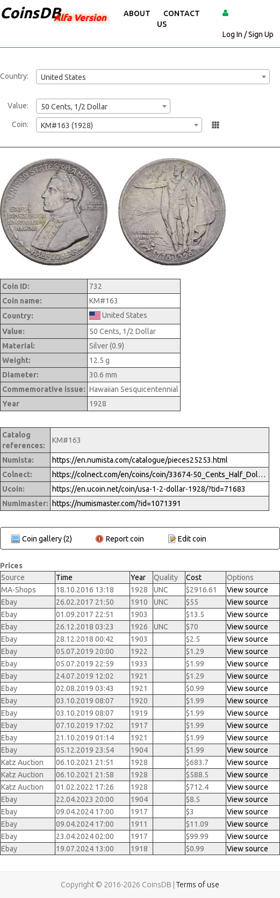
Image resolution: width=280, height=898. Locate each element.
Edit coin (192, 539)
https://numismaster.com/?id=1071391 (116, 503)
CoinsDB (30, 12)
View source (247, 589)
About (137, 13)
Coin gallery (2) (47, 539)
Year (138, 577)
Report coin (125, 539)
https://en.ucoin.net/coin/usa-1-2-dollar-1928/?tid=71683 (149, 489)
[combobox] (153, 76)
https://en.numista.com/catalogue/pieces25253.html (140, 460)
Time (64, 577)
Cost (194, 577)
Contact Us (178, 18)
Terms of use (197, 884)
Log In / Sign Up (248, 34)
